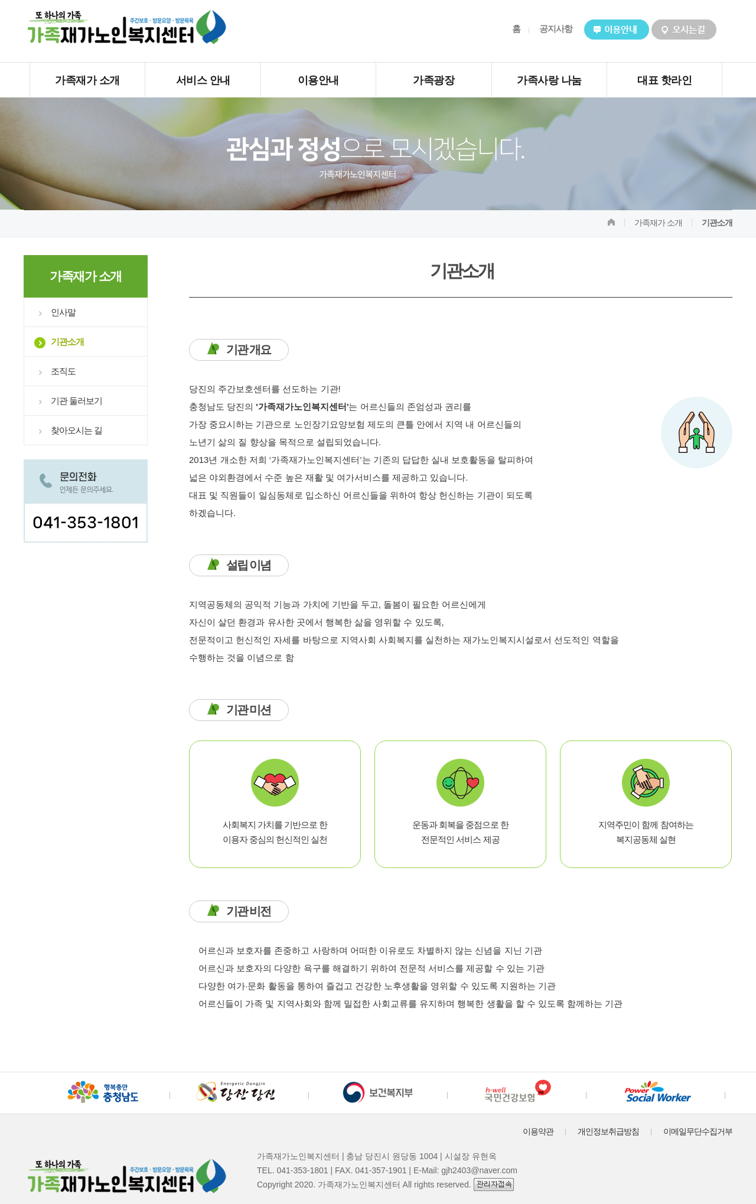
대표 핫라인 (664, 80)
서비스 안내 (203, 80)
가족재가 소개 (87, 80)
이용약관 (538, 1131)
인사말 (63, 312)
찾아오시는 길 (76, 430)
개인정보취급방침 (608, 1131)
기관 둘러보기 (76, 401)
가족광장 (433, 80)
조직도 (63, 371)
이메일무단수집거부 (697, 1131)
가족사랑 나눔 (549, 80)
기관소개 (67, 342)
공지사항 (555, 29)
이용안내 (318, 80)
